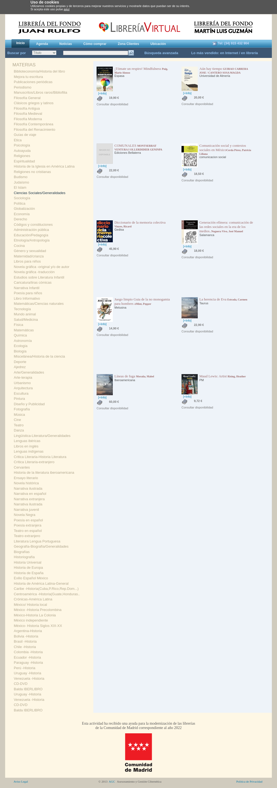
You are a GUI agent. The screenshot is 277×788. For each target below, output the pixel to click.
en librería (249, 53)
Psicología (22, 145)
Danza (19, 430)
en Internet (229, 53)
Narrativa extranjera (29, 499)
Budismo (21, 177)
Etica (18, 140)
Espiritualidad (24, 161)
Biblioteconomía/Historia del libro (39, 71)
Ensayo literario (26, 478)
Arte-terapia (23, 377)
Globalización (24, 209)
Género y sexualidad (30, 251)
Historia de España (29, 573)
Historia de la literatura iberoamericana (44, 472)
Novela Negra (24, 515)
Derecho (20, 219)
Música (19, 415)
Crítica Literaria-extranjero (34, 462)
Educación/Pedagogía (31, 235)
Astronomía (23, 341)
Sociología (22, 198)
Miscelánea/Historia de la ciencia (39, 356)
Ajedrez (20, 367)
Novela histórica (26, 483)
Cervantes (22, 467)
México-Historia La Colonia (35, 615)
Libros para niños (27, 261)
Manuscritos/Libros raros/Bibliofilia (40, 92)
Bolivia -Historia (26, 636)
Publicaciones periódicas (33, 82)
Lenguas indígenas (29, 451)
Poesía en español (28, 520)
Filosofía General (27, 98)
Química (20, 335)
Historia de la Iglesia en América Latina (44, 166)
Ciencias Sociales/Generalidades (39, 193)
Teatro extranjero (27, 536)
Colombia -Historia (28, 652)
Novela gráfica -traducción (34, 272)
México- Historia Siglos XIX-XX (38, 626)
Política (19, 203)
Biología (20, 351)
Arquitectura (23, 388)
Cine (17, 420)
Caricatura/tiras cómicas (32, 282)
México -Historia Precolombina (37, 610)
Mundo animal (25, 314)
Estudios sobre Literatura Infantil (39, 277)
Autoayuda (22, 151)
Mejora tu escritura (28, 77)
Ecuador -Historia (27, 657)
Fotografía (22, 409)
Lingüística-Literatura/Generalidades (42, 436)
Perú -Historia (24, 668)
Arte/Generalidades (29, 372)
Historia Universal (27, 562)
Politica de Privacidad (249, 781)
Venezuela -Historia (29, 678)
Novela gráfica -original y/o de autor (41, 267)
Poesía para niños (28, 293)
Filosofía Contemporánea (33, 124)
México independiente (31, 620)
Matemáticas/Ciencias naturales (39, 304)
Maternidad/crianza (29, 256)
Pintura (19, 399)
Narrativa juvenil (26, 510)
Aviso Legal (21, 781)
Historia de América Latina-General (41, 583)
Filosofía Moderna (28, 119)
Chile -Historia (25, 647)
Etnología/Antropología (32, 240)
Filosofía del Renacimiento (34, 129)
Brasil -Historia (25, 641)
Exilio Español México (31, 578)
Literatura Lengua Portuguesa (37, 541)
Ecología (21, 346)
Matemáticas (24, 330)
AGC (112, 781)
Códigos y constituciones (33, 225)
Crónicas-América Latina (33, 599)
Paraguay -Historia (28, 663)
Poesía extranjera (27, 525)
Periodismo (22, 87)
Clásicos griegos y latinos (34, 103)
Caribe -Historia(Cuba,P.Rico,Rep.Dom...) (46, 589)
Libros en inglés (26, 446)
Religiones (22, 156)
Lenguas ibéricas (27, 441)
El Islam (20, 187)
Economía (22, 214)
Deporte (20, 362)
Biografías (22, 552)
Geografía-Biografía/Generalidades (41, 546)
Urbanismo (22, 383)
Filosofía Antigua (27, 108)
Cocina (19, 246)
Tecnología (22, 309)
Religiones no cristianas (32, 172)
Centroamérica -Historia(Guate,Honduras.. (47, 594)
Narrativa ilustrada (28, 488)
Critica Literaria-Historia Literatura (40, 457)
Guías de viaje (25, 135)
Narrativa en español (30, 494)
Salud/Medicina (26, 320)
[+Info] (102, 93)
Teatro (19, 425)
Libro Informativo (27, 298)
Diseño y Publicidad (29, 404)
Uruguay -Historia (27, 673)
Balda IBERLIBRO (28, 689)
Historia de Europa (28, 567)
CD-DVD (21, 684)
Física (18, 325)
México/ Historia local (30, 605)
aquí (67, 9)
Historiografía (24, 557)
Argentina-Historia (28, 631)
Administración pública (31, 230)
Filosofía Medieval (28, 114)
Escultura (21, 393)
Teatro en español (28, 531)
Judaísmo (21, 182)
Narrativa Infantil (26, 288)
